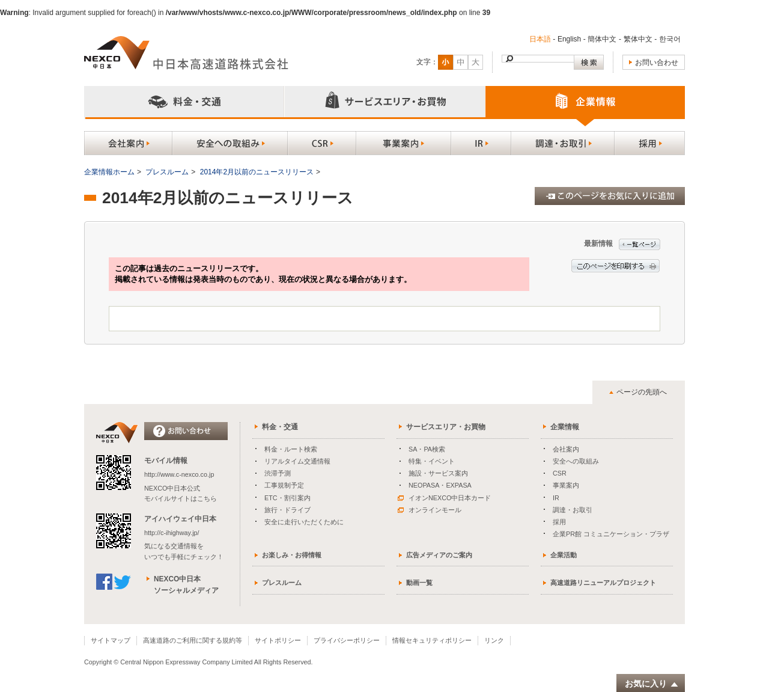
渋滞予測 (277, 473)
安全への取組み (576, 461)
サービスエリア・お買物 (445, 427)
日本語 (540, 39)
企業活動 (563, 555)
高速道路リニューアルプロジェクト (603, 582)
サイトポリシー (278, 640)
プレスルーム (167, 172)
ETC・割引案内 (287, 497)
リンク (494, 640)
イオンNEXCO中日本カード (444, 497)
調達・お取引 (572, 509)
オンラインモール (429, 509)
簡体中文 (602, 39)
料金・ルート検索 (290, 449)
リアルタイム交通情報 (297, 461)
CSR (560, 473)
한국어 (670, 39)
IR (556, 497)
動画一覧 (419, 582)
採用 (559, 521)
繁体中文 (638, 39)
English (569, 39)
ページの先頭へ (641, 392)
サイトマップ (110, 640)
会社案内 (566, 449)
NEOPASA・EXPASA (440, 485)
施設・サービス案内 (438, 473)
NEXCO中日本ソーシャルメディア (186, 585)
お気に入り (652, 684)
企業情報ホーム (109, 172)
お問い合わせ (656, 62)
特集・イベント (432, 461)
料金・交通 (280, 427)
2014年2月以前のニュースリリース (257, 172)
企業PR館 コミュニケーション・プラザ (611, 533)
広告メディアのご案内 (439, 555)
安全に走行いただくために (304, 521)
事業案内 (566, 485)
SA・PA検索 (427, 449)
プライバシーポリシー (347, 640)
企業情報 (564, 427)
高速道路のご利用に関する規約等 (192, 640)
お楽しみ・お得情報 (291, 555)
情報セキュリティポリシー (432, 640)
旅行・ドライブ (287, 509)
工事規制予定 (284, 485)
